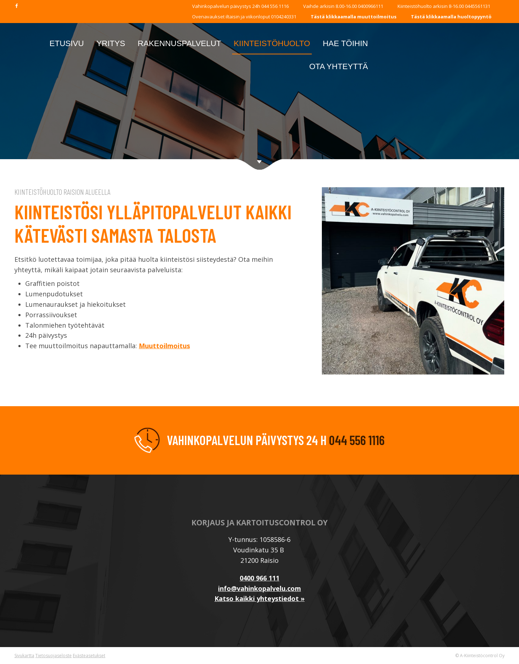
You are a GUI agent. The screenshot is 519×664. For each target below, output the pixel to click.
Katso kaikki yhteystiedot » (259, 598)
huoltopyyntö (474, 16)
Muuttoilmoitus (164, 345)
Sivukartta (24, 655)
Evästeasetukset (89, 655)
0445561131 (477, 6)
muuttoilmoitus (376, 16)
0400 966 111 (259, 578)
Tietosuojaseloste (53, 655)
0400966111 (370, 6)
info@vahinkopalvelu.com (259, 588)
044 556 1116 (275, 6)
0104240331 (283, 16)
